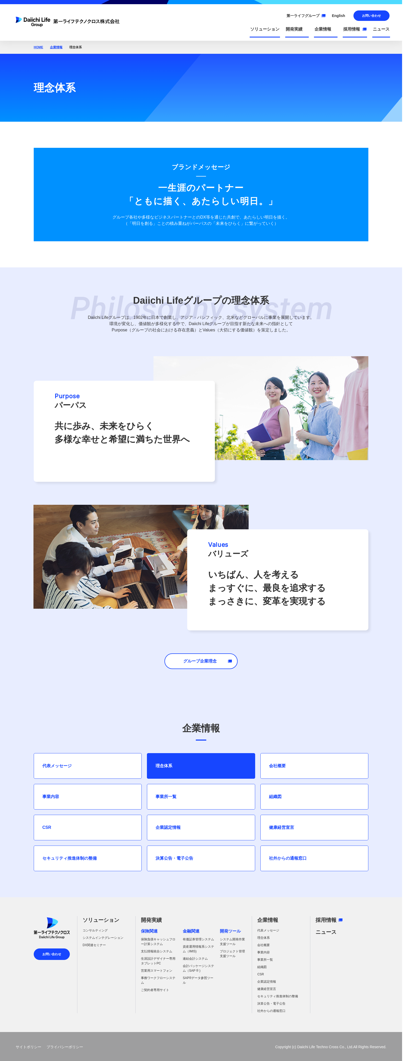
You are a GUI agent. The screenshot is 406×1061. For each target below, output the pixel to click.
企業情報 (56, 47)
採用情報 (329, 920)
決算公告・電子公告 (174, 858)
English (338, 16)
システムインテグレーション (103, 938)
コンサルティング (95, 930)
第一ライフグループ (306, 16)
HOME (38, 47)
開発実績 (151, 920)
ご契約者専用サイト (155, 990)
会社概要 (277, 766)
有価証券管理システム (198, 939)
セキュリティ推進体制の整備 (69, 858)
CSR (46, 827)
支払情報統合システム (156, 951)
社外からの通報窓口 (288, 858)
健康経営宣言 (281, 827)
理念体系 (164, 766)
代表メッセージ (57, 766)
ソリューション (101, 920)
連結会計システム (195, 958)
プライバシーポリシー (65, 1047)
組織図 (275, 796)
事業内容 (50, 796)
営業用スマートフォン (156, 970)
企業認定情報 (168, 827)
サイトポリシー (28, 1047)
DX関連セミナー (94, 945)
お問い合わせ (371, 15)
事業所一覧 (166, 796)
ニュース (326, 932)
